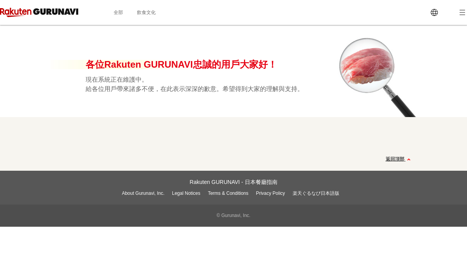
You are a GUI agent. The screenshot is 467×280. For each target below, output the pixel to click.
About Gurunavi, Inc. (143, 193)
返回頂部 (399, 159)
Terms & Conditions (228, 193)
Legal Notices (186, 193)
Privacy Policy (270, 193)
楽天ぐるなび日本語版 (316, 193)
